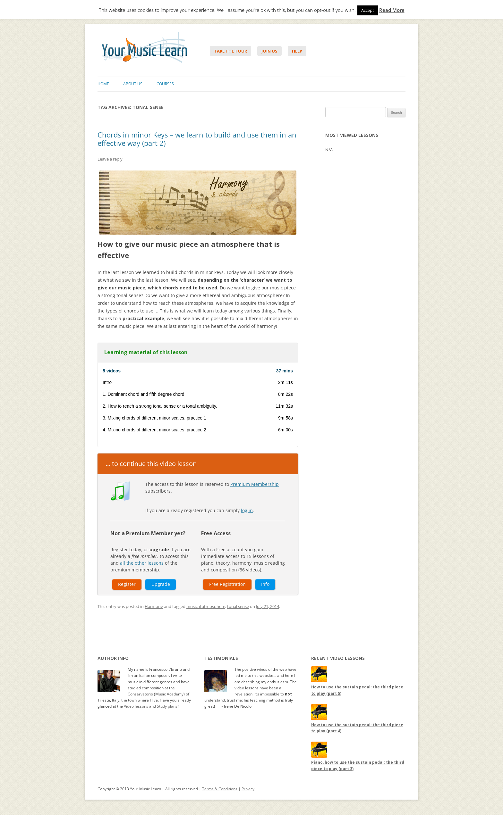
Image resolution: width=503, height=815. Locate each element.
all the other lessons (142, 563)
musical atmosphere (205, 606)
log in (247, 510)
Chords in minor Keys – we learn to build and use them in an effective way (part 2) (197, 139)
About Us (132, 84)
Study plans (167, 706)
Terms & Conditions (219, 789)
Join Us (269, 51)
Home (103, 84)
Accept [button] (367, 10)
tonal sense (238, 606)
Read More (392, 10)
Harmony (154, 606)
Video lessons (136, 706)
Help (297, 51)
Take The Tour (230, 51)
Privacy (248, 789)
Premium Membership (254, 484)
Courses (165, 84)
